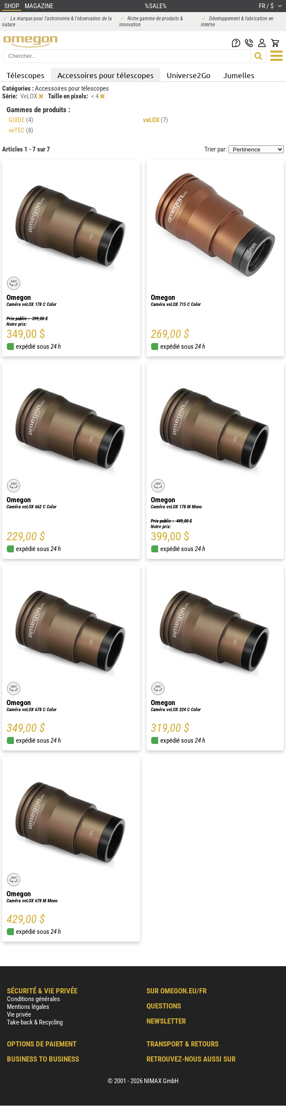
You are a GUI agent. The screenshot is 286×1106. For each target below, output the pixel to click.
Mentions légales (28, 1007)
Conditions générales (33, 999)
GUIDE (21, 120)
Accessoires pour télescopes (105, 74)
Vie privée (19, 1014)
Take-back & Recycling (35, 1022)
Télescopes (25, 74)
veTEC (21, 130)
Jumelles (238, 74)
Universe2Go (188, 74)
